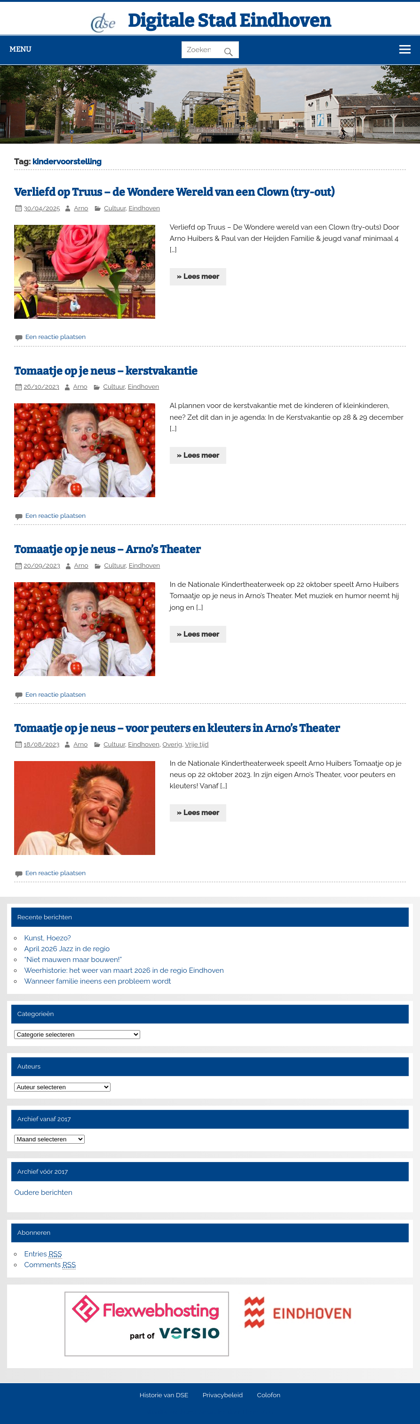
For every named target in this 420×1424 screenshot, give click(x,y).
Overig (172, 744)
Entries (43, 1254)
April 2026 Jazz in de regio (67, 949)
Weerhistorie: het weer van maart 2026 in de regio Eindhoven (124, 970)
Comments (50, 1265)
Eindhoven (144, 208)
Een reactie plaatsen (55, 336)
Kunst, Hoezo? (47, 938)
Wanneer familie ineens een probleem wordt (97, 981)
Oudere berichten (43, 1192)
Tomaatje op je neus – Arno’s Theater (107, 549)
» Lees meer (198, 276)
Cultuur (115, 208)
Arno (81, 208)
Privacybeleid (223, 1395)
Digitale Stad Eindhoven (229, 20)
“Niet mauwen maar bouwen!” (73, 959)
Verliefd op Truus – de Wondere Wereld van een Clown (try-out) (174, 192)
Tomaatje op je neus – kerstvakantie (106, 371)
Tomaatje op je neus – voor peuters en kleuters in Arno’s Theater (177, 728)
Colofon (269, 1395)
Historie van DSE (164, 1395)
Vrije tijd (196, 744)
